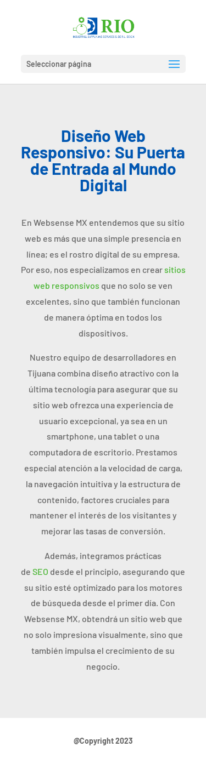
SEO (40, 571)
